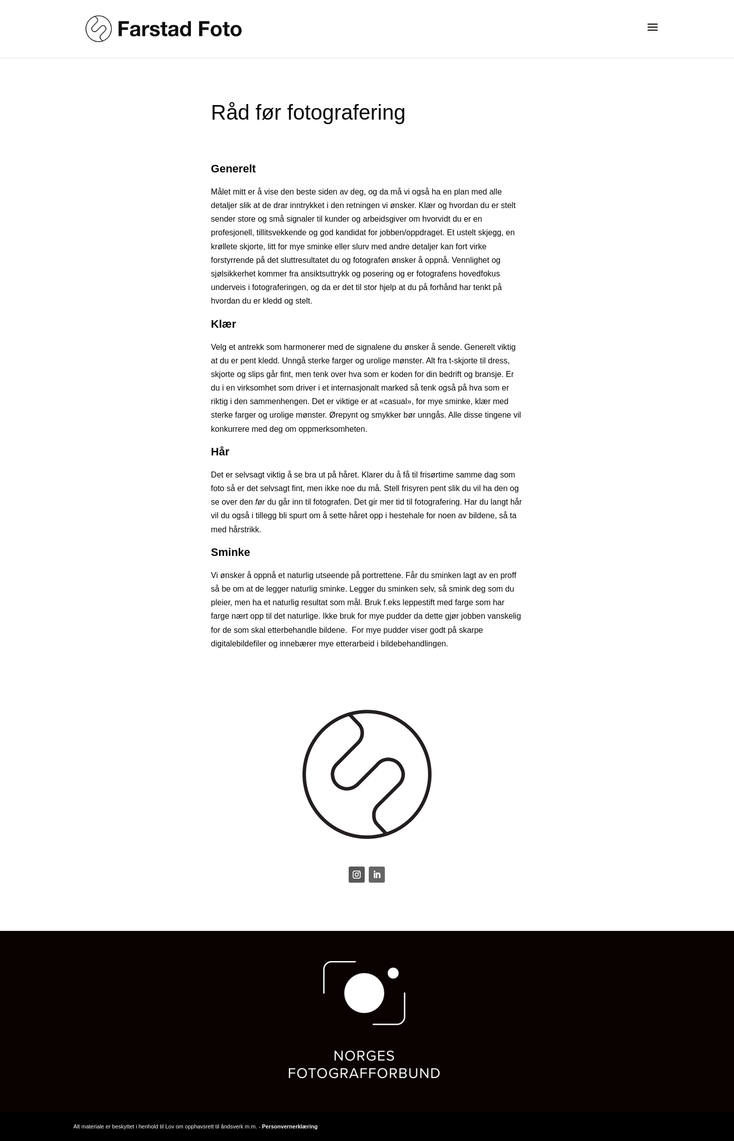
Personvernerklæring (290, 1126)
